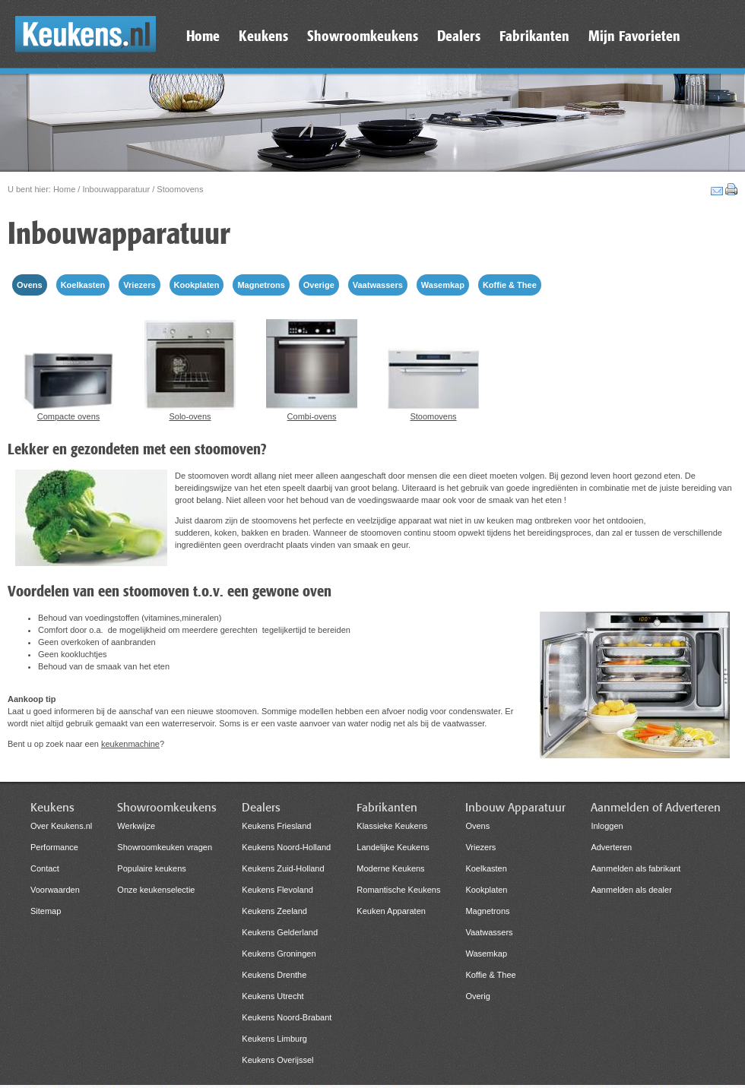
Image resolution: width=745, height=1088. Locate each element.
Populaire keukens (151, 868)
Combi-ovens (311, 368)
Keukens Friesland (276, 825)
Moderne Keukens (390, 868)
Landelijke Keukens (393, 847)
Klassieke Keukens (392, 825)
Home (64, 189)
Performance (54, 847)
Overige (318, 284)
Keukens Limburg (274, 1038)
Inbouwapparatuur (116, 189)
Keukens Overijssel (277, 1059)
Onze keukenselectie (156, 889)
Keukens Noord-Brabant (286, 1017)
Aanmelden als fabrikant (635, 868)
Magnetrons (260, 284)
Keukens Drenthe (274, 974)
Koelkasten (83, 284)
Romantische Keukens (398, 889)
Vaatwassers (378, 284)
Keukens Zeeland (274, 911)
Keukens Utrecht (272, 996)
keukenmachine (130, 743)
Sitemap (45, 911)
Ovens (30, 284)
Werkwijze (136, 825)
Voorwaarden (55, 889)
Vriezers (139, 284)
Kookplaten (197, 284)
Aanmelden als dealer (631, 889)
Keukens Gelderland (280, 932)
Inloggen (607, 825)
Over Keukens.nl (61, 825)
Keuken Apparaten (391, 911)
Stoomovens (433, 368)
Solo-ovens (190, 368)
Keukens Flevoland (277, 889)
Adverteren (611, 847)
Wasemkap (442, 284)
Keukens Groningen (278, 953)
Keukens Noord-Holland (286, 847)
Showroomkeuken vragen (164, 847)
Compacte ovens (68, 368)
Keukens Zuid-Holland (283, 868)
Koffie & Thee (510, 284)
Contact (44, 868)
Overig (477, 996)
